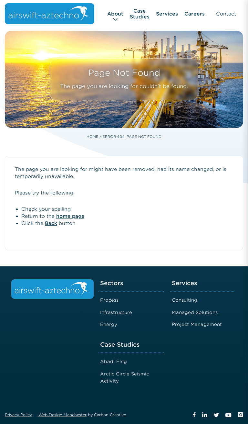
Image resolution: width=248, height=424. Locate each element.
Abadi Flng (113, 361)
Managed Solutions (195, 312)
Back (51, 223)
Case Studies (140, 14)
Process (109, 300)
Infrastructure (116, 312)
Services (167, 14)
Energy (108, 324)
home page (70, 216)
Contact (226, 14)
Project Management (197, 324)
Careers (194, 14)
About (115, 14)
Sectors (111, 283)
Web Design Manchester (62, 414)
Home (92, 137)
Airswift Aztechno (6, 7)
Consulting (184, 300)
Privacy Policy (18, 414)
